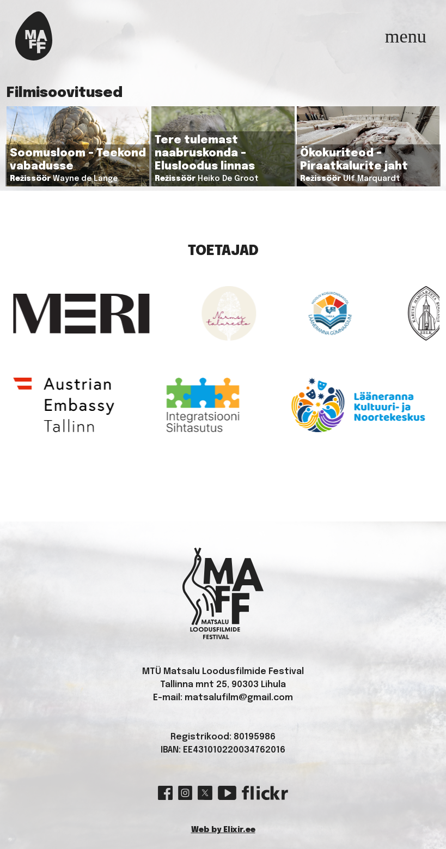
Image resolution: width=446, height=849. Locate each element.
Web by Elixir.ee (223, 830)
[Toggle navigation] (406, 36)
